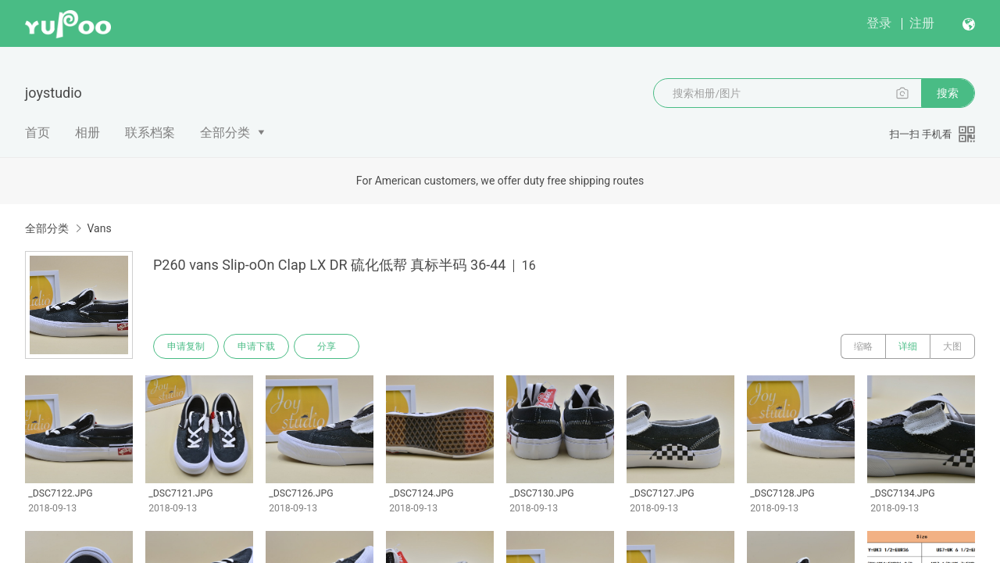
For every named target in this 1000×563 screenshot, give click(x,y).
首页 (37, 132)
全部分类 (225, 132)
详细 (907, 346)
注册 (921, 23)
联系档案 (150, 132)
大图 (952, 346)
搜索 (948, 93)
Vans (99, 228)
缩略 (863, 346)
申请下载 (256, 346)
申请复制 (186, 346)
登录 (878, 23)
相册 (87, 132)
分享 (326, 346)
